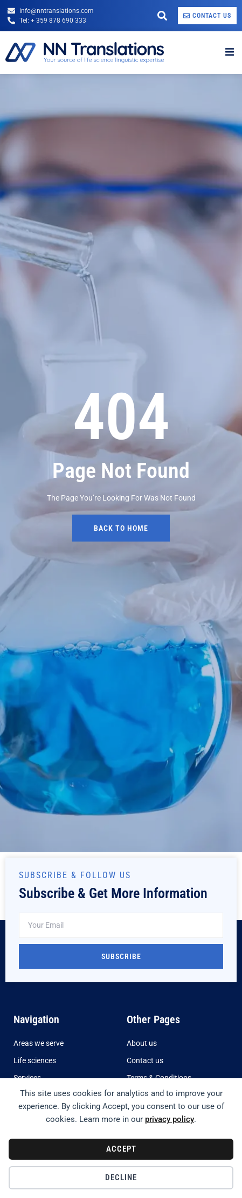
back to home (121, 528)
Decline (121, 1177)
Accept (121, 1149)
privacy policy (169, 1119)
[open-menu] (229, 52)
